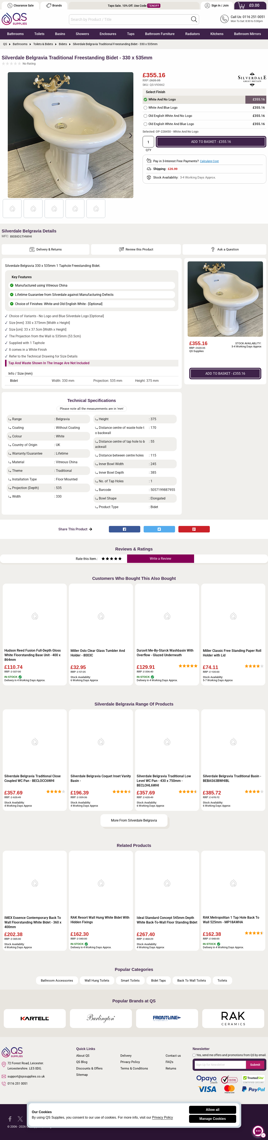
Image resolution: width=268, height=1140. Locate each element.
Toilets (39, 34)
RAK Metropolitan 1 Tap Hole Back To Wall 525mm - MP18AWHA (231, 920)
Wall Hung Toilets (97, 980)
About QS (82, 1056)
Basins (60, 34)
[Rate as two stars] (105, 559)
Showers (82, 34)
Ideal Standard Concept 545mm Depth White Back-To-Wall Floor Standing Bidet (167, 920)
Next (128, 135)
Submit (255, 1064)
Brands (54, 5)
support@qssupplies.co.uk (23, 1076)
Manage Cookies (212, 1118)
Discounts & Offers (89, 1068)
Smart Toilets (130, 980)
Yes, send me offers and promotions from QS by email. (231, 1055)
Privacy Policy (130, 1062)
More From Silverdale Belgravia (134, 820)
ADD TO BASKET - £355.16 (211, 142)
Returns (171, 1068)
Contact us (173, 1056)
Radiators (192, 34)
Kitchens (216, 34)
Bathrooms (15, 34)
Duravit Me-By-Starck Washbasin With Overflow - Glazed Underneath (165, 652)
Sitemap (82, 1075)
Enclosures (108, 34)
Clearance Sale (20, 5)
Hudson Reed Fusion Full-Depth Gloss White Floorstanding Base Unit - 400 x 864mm (32, 655)
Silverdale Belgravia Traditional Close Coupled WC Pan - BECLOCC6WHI (32, 778)
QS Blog (81, 1062)
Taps (130, 34)
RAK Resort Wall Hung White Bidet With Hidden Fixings (100, 920)
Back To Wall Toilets (191, 980)
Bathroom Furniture (160, 34)
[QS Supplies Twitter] (20, 1118)
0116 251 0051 (15, 1084)
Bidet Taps (158, 980)
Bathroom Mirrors (247, 34)
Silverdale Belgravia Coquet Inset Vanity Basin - (101, 778)
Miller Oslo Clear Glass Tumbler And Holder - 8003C (98, 653)
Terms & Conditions (134, 1068)
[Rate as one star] (103, 559)
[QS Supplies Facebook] (10, 1118)
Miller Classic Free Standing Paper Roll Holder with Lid (232, 653)
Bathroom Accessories (57, 980)
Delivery (125, 1056)
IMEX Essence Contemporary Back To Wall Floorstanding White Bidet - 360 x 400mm (32, 922)
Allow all (212, 1109)
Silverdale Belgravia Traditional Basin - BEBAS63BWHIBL (232, 778)
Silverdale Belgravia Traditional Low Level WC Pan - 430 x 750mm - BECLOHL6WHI (164, 780)
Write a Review (160, 559)
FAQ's (169, 1062)
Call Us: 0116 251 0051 (248, 17)
